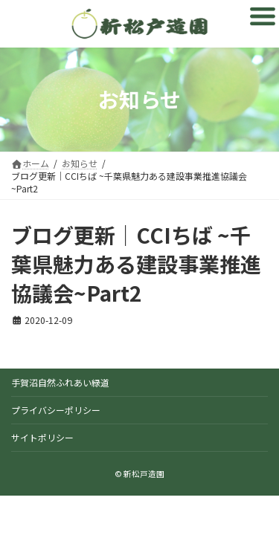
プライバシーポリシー (55, 409)
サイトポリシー (42, 437)
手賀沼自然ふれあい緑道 (60, 382)
